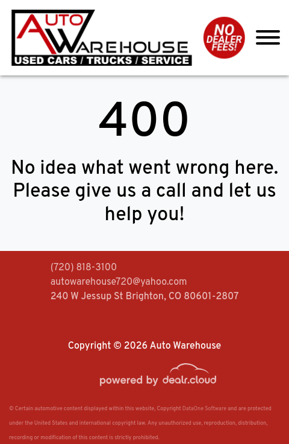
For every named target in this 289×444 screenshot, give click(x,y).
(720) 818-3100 (84, 268)
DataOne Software (204, 408)
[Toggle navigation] (268, 37)
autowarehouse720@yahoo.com (119, 282)
